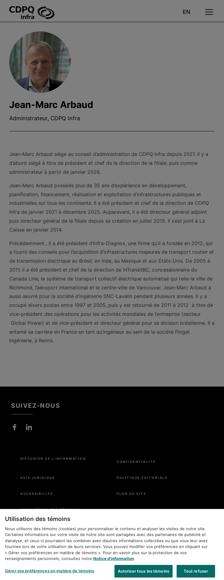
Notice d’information (113, 561)
